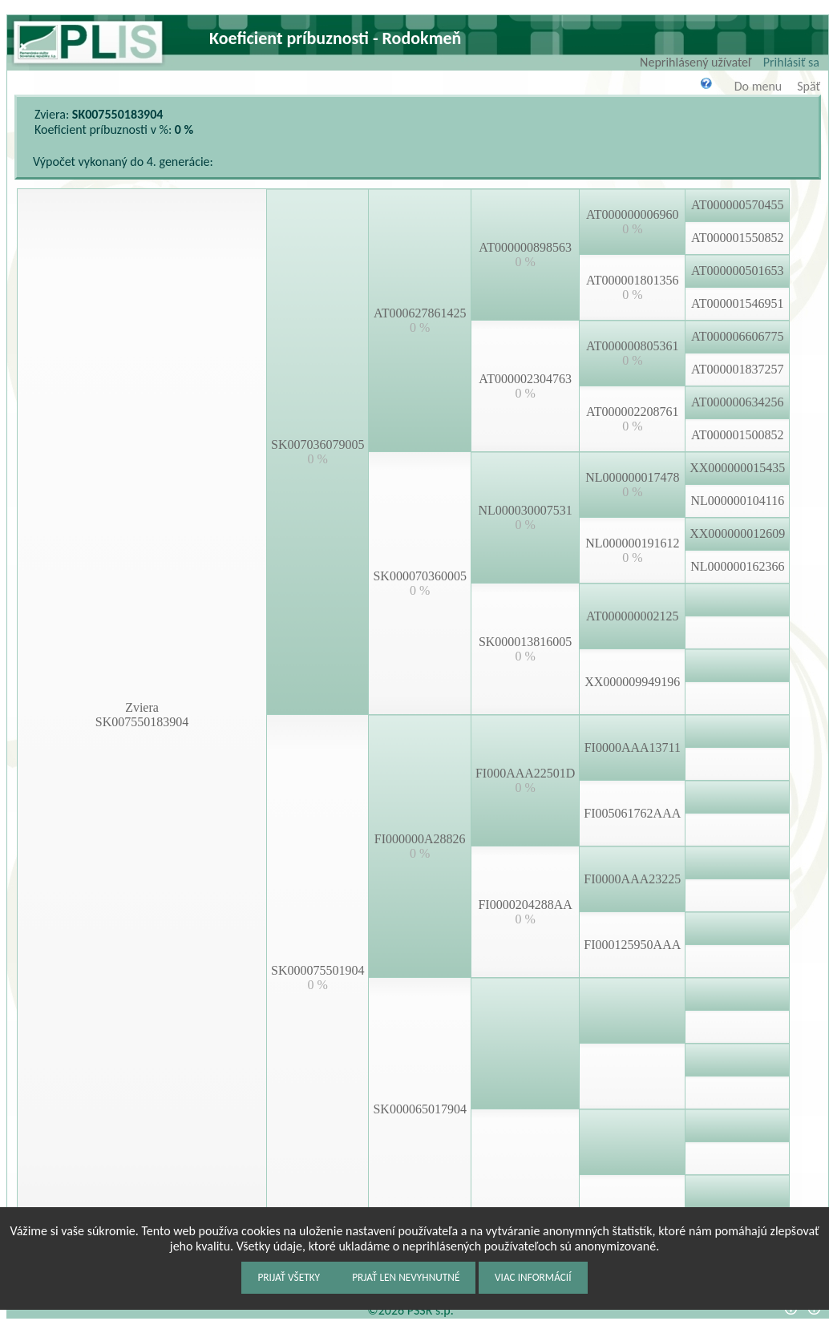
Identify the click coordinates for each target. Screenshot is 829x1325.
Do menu (758, 86)
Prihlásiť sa (791, 62)
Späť (808, 86)
